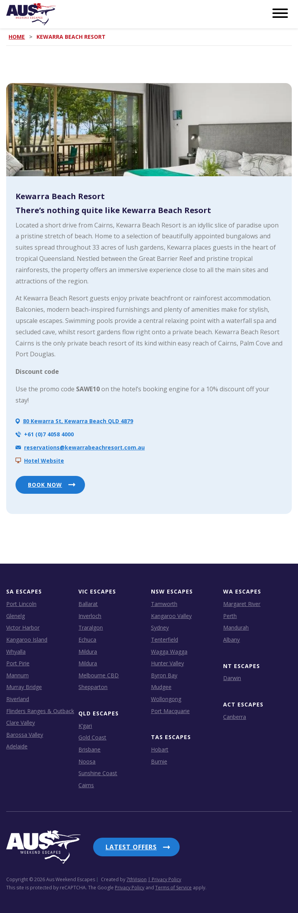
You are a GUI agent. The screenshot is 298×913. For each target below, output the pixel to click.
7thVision (136, 879)
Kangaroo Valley (171, 616)
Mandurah (236, 627)
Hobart (159, 749)
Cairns (86, 785)
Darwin (232, 678)
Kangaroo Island (26, 639)
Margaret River (241, 604)
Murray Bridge (24, 687)
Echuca (87, 639)
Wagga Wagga (169, 651)
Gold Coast (92, 737)
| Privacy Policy (164, 879)
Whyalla (16, 651)
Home (17, 36)
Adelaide (17, 746)
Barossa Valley (24, 734)
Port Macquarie (170, 711)
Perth (230, 616)
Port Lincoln (21, 604)
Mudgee (161, 687)
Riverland (17, 699)
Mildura (87, 651)
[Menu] (280, 14)
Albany (231, 639)
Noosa (86, 761)
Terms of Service (173, 887)
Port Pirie (17, 663)
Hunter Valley (167, 663)
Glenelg (15, 616)
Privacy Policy (129, 887)
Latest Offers (131, 847)
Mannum (17, 675)
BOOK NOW (45, 484)
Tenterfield (164, 639)
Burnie (159, 761)
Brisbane (89, 749)
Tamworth (164, 604)
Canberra (234, 716)
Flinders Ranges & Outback (40, 711)
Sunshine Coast (97, 773)
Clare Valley (20, 722)
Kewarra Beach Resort (60, 196)
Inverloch (89, 616)
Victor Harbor (23, 627)
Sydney (160, 627)
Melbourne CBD (98, 675)
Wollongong (166, 699)
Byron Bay (164, 675)
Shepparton (92, 687)
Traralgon (90, 627)
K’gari (85, 725)
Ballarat (88, 604)
